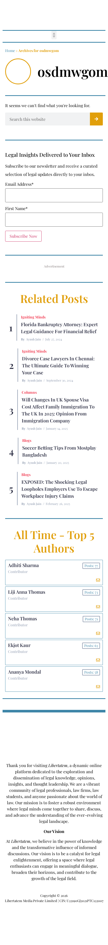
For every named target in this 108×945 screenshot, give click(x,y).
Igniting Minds (33, 317)
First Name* (16, 208)
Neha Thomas (22, 618)
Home (10, 50)
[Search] (96, 119)
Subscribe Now (23, 236)
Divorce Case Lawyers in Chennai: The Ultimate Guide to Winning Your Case (58, 365)
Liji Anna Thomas (26, 592)
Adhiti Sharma (23, 565)
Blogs (26, 440)
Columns (29, 392)
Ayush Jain (33, 339)
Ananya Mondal (24, 671)
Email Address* (19, 184)
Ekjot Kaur (19, 645)
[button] (53, 35)
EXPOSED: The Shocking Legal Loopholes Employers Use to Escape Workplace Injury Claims (59, 489)
